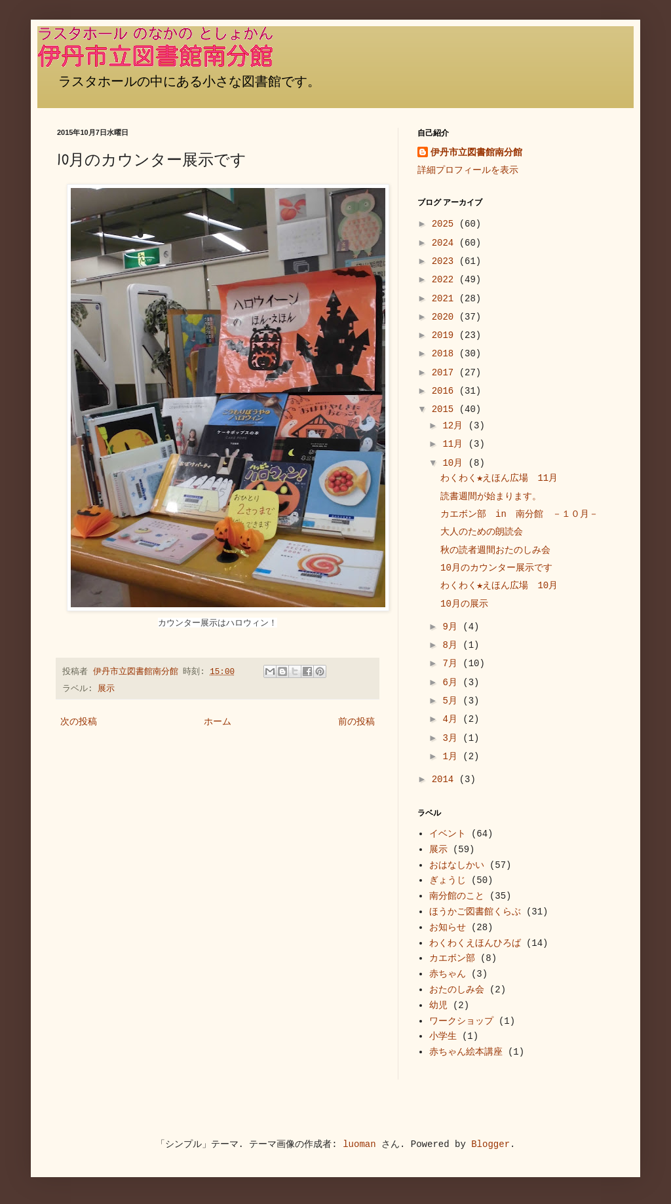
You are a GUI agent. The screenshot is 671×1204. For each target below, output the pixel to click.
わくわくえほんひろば (475, 943)
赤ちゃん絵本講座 (466, 1052)
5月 (452, 701)
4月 (452, 719)
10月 (455, 463)
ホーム (217, 722)
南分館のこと (456, 896)
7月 (452, 663)
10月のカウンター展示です (496, 568)
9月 (452, 627)
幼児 (438, 1005)
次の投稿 (78, 722)
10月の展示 (464, 604)
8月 (452, 645)
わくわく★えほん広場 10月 (499, 585)
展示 (106, 689)
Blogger (490, 1144)
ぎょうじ (447, 880)
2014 (445, 779)
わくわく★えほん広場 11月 (499, 478)
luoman (359, 1144)
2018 (445, 353)
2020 (445, 317)
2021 (445, 298)
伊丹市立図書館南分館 (476, 152)
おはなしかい (456, 865)
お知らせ (447, 927)
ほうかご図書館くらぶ (475, 912)
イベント (447, 834)
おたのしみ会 (456, 990)
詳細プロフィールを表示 (467, 170)
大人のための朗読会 (481, 532)
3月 (452, 738)
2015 (445, 409)
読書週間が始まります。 (490, 496)
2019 (445, 335)
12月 (455, 426)
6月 (452, 682)
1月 (452, 756)
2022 (445, 279)
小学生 (443, 1036)
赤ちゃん (447, 974)
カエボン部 (452, 958)
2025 (445, 224)
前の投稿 (356, 722)
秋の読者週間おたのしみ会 (495, 550)
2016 (445, 391)
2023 (445, 261)
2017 (445, 372)
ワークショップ (461, 1021)
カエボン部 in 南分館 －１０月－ (519, 514)
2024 (445, 243)
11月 (455, 444)
